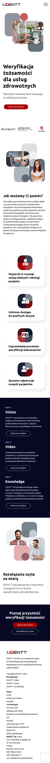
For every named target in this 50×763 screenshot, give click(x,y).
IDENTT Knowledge (15, 687)
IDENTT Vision (12, 683)
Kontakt (9, 701)
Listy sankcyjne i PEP (15, 724)
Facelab (9, 721)
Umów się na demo (16, 107)
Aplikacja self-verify (14, 711)
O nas (8, 695)
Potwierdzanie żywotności (17, 727)
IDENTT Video (12, 680)
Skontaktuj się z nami (25, 631)
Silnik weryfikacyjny (14, 733)
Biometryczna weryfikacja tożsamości (22, 714)
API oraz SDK (12, 708)
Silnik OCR (10, 730)
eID (7, 717)
